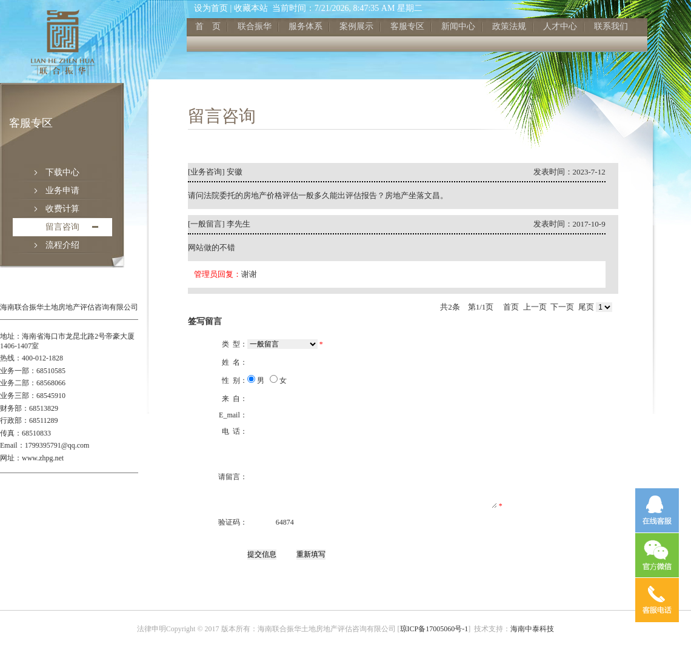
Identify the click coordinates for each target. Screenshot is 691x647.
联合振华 (255, 26)
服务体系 (305, 26)
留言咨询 (62, 226)
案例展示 (356, 26)
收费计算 (62, 208)
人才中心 (560, 26)
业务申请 (62, 190)
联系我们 (611, 26)
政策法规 (509, 26)
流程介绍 (62, 245)
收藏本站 (251, 8)
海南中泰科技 (532, 629)
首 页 (208, 26)
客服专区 (407, 26)
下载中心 (62, 172)
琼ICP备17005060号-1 (434, 629)
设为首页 (211, 8)
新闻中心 (458, 26)
